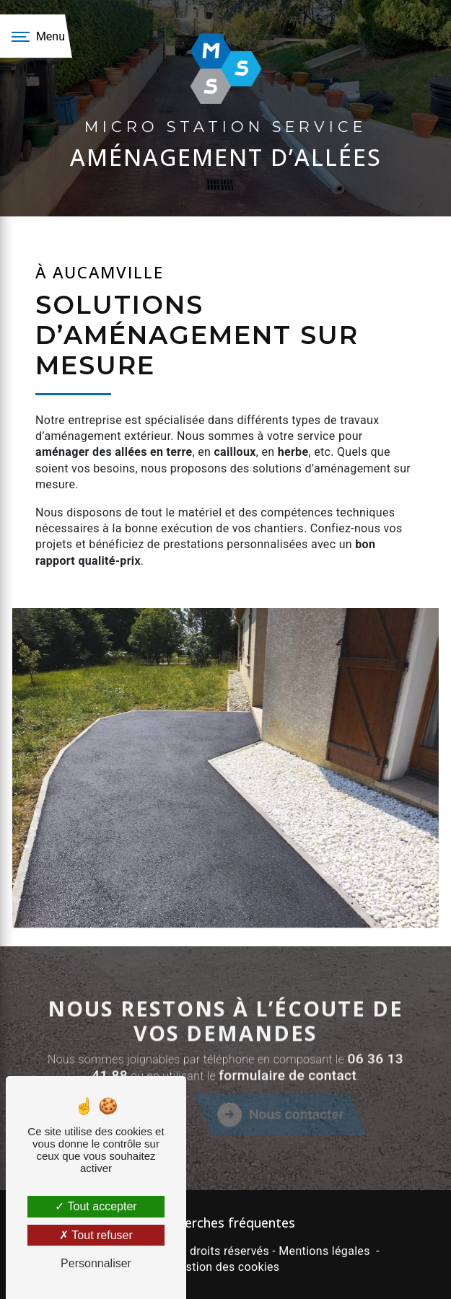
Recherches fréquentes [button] (225, 1222)
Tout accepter (95, 1206)
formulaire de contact (287, 1132)
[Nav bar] (36, 36)
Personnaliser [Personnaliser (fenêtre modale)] (96, 1263)
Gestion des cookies (226, 1267)
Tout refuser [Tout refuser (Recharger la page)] (96, 1235)
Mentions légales (324, 1251)
